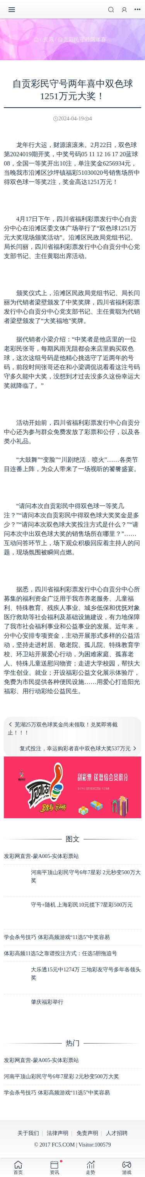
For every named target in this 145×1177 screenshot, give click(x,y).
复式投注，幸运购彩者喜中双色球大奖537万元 (75, 748)
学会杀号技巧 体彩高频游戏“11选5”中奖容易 (57, 937)
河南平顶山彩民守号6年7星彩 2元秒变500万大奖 (61, 1076)
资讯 (48, 39)
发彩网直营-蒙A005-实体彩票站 (41, 856)
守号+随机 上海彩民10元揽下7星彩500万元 (82, 905)
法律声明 (57, 1133)
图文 (73, 839)
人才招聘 (117, 1133)
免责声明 (87, 1133)
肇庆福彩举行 (47, 1002)
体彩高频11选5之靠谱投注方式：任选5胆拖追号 (60, 953)
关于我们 (28, 1133)
